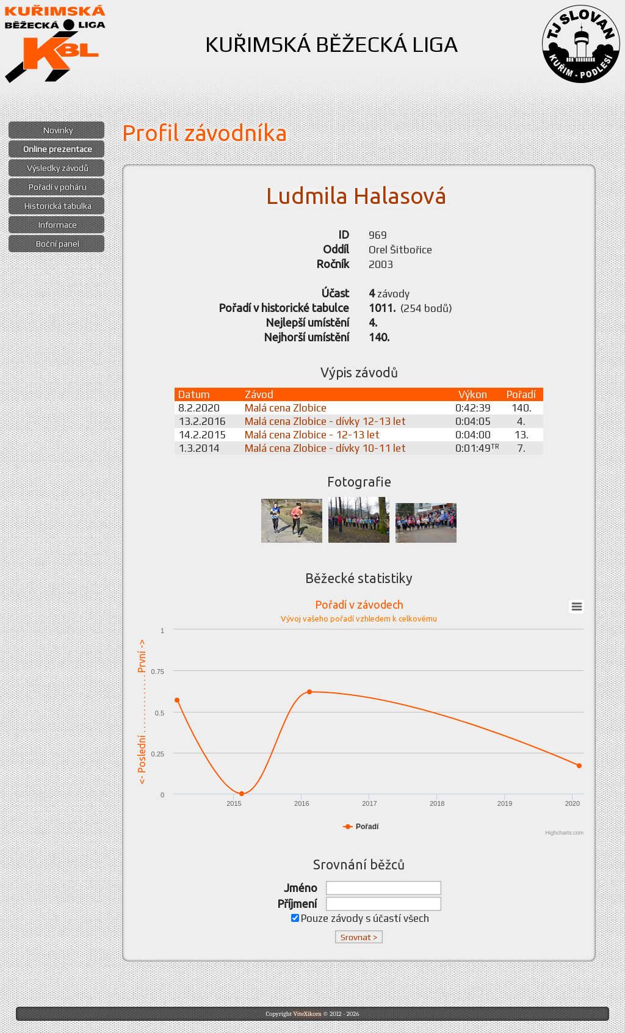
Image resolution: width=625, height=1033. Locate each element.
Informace (57, 225)
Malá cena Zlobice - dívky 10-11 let (325, 448)
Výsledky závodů (58, 168)
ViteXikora (307, 1014)
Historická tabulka (58, 206)
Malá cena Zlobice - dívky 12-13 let (325, 421)
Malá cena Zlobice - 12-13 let (312, 435)
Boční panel (57, 243)
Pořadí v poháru (58, 187)
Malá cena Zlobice (286, 408)
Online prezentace (57, 149)
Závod (259, 394)
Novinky (58, 130)
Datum (194, 394)
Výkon (472, 394)
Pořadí (521, 394)
